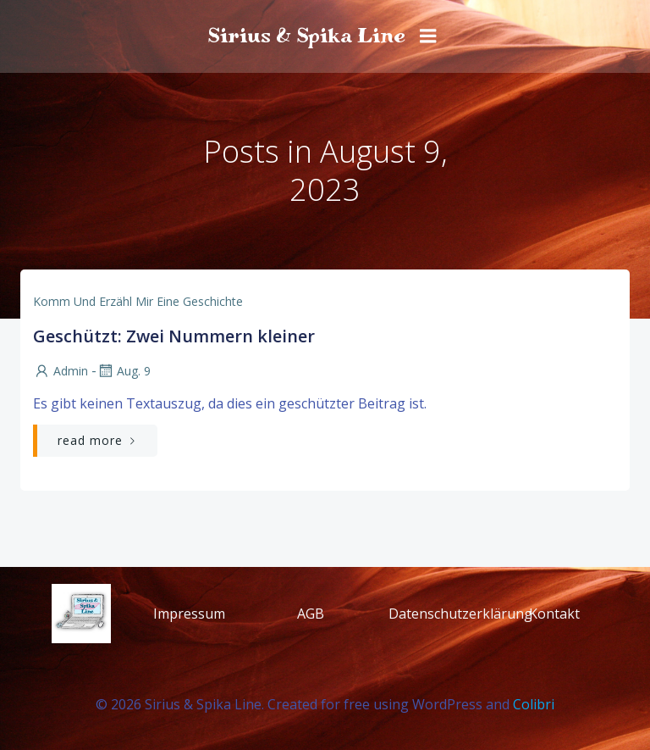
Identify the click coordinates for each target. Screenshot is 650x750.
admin (60, 371)
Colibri (533, 704)
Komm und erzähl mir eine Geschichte (138, 301)
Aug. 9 (123, 371)
